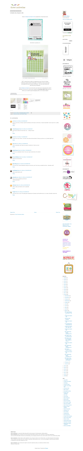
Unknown (14, 185)
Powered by (67, 32)
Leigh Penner (15, 150)
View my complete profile (67, 19)
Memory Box (66, 399)
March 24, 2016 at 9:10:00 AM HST (23, 163)
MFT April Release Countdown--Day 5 (68, 313)
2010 (65, 374)
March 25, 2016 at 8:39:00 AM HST (23, 185)
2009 (65, 375)
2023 (65, 282)
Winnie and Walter (67, 425)
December (67, 295)
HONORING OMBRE (67, 226)
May (66, 307)
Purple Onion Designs (68, 416)
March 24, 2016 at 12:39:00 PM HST (24, 170)
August (66, 302)
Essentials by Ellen (67, 391)
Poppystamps (66, 413)
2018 (65, 291)
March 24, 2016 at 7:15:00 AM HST (21, 143)
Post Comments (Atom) (19, 214)
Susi (13, 143)
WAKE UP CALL (66, 225)
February (67, 362)
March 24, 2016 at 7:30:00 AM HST (24, 150)
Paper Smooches (67, 408)
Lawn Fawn (66, 396)
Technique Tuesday (67, 421)
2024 (65, 281)
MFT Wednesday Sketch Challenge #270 (68, 355)
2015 (65, 365)
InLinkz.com (11, 110)
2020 (65, 287)
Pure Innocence (67, 414)
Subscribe (67, 29)
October (66, 299)
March (66, 310)
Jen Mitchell (15, 170)
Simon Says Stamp (67, 417)
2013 (65, 369)
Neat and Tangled (67, 403)
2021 (65, 286)
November (67, 297)
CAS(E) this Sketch (67, 381)
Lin (13, 136)
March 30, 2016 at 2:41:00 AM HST (22, 191)
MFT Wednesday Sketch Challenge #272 (68, 332)
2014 (65, 367)
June (66, 305)
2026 (65, 277)
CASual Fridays (67, 384)
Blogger (46, 448)
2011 (65, 372)
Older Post (58, 212)
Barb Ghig (15, 163)
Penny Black (66, 411)
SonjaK (14, 191)
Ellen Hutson (66, 389)
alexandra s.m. (15, 177)
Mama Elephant (67, 397)
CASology (65, 382)
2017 (65, 292)
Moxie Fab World (67, 400)
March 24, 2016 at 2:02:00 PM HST (25, 177)
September (67, 300)
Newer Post (12, 212)
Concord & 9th (66, 388)
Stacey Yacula (66, 418)
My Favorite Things (67, 402)
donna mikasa (66, 16)
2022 (65, 284)
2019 (65, 289)
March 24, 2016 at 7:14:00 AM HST (20, 136)
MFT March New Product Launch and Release (68, 359)
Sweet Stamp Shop (67, 420)
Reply (14, 125)
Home (35, 212)
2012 (65, 370)
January (66, 363)
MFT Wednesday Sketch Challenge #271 (68, 346)
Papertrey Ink (66, 410)
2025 (65, 279)
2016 (65, 294)
